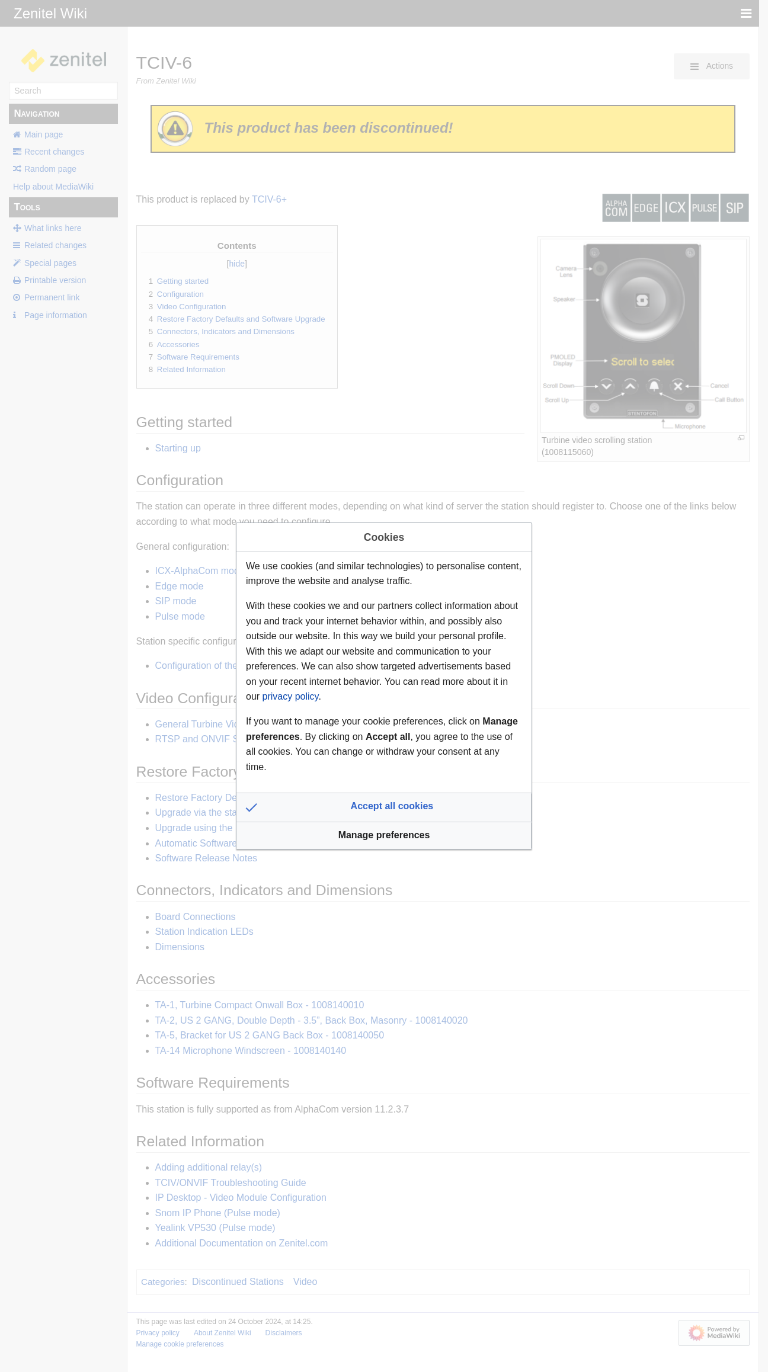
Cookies (384, 537)
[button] (384, 807)
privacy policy (291, 696)
